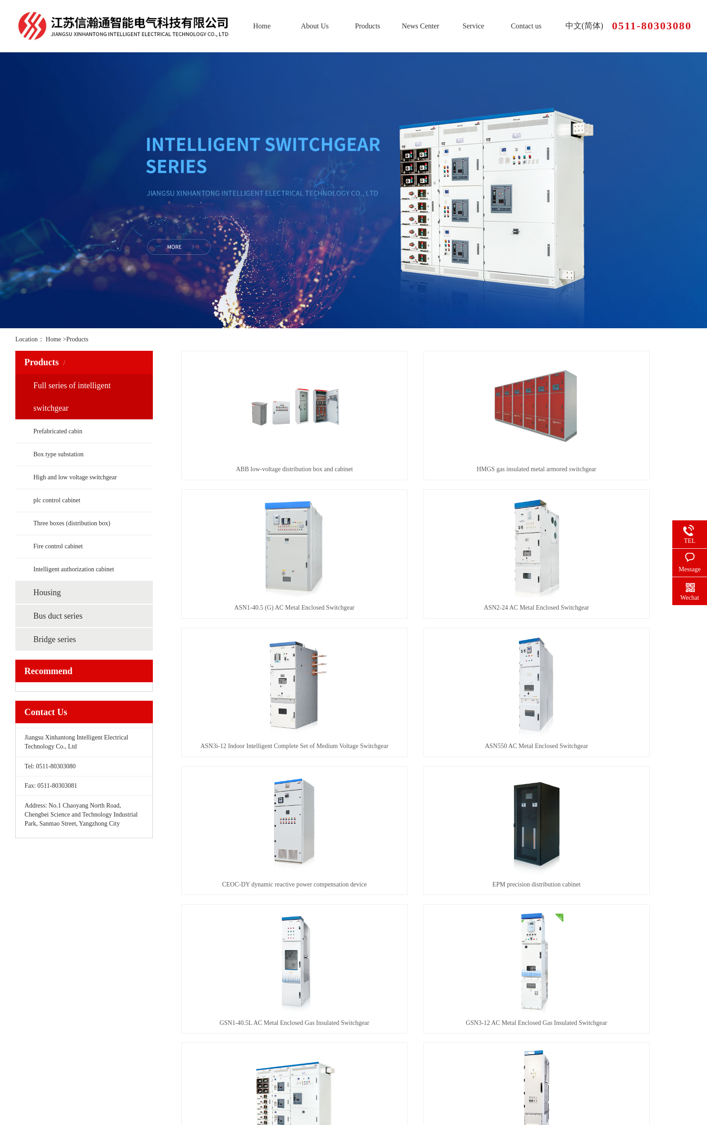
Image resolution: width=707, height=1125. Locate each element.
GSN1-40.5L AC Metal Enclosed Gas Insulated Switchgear (612, 746)
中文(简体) (584, 25)
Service (473, 26)
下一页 (465, 910)
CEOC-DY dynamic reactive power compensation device (260, 746)
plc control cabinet (56, 500)
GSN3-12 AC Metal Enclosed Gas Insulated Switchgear (260, 884)
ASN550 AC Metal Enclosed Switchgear (611, 607)
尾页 (499, 910)
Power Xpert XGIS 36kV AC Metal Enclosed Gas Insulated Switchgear (612, 884)
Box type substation (58, 454)
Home (262, 26)
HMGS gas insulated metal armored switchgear (436, 469)
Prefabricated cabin (57, 431)
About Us (315, 26)
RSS (41, 1109)
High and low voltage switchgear (75, 477)
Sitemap (24, 1109)
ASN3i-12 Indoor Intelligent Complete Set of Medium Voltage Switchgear (436, 607)
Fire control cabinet (58, 546)
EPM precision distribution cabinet (436, 746)
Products (367, 26)
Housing (47, 592)
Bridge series (54, 639)
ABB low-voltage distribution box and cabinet (260, 469)
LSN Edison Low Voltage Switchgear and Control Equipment (436, 884)
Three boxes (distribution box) (71, 523)
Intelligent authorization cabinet (73, 569)
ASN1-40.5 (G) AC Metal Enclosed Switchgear (611, 469)
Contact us (526, 26)
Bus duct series (58, 615)
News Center (420, 26)
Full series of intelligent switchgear (71, 397)
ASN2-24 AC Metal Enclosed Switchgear (260, 607)
